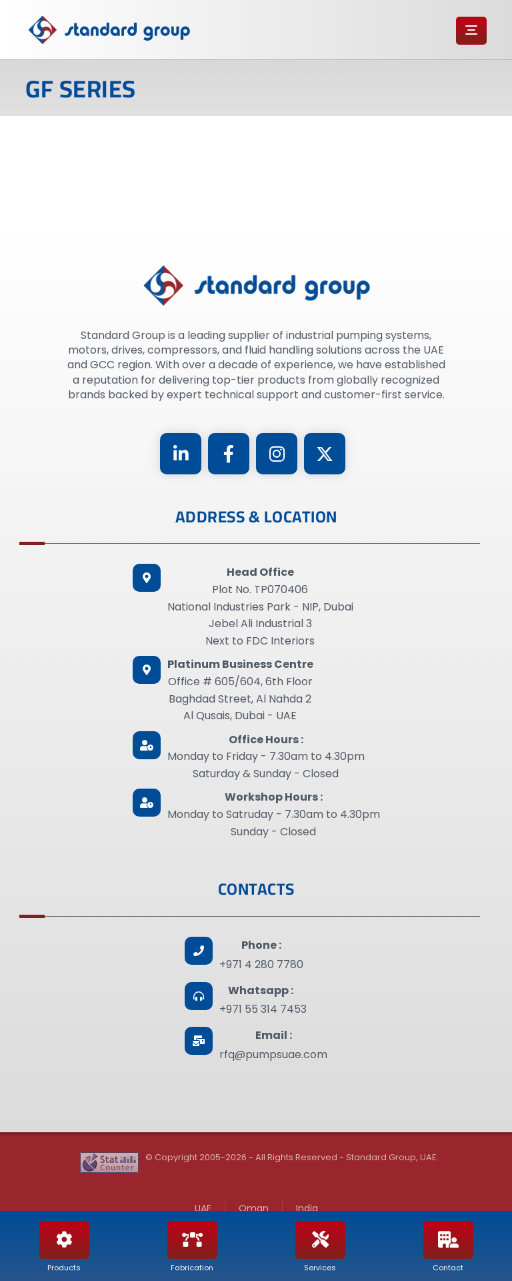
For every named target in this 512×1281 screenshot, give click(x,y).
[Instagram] (276, 453)
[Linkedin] (180, 453)
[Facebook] (228, 453)
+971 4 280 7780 (261, 964)
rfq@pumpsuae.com (273, 1054)
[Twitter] (324, 453)
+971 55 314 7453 (263, 1009)
